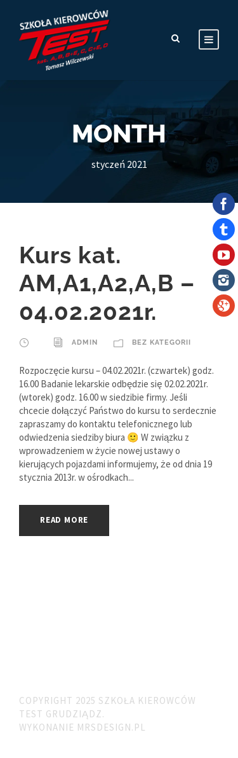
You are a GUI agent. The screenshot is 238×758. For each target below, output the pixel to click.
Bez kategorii (161, 342)
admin (85, 342)
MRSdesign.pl (111, 727)
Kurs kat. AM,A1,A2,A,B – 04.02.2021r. (107, 283)
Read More (64, 519)
